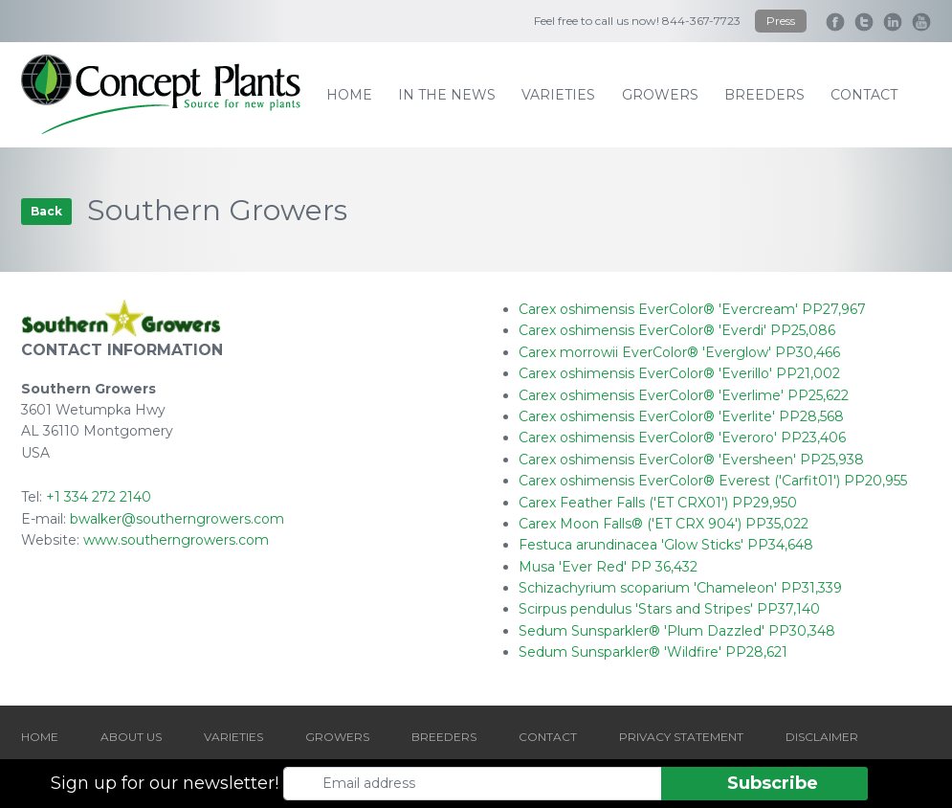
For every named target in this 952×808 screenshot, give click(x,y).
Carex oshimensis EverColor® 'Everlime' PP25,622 (684, 395)
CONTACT (548, 736)
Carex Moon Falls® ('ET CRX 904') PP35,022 (663, 523)
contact (863, 94)
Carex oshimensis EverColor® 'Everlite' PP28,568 (681, 416)
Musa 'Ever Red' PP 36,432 (608, 566)
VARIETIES (233, 736)
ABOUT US (131, 736)
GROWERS (337, 736)
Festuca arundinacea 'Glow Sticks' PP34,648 (666, 544)
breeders (764, 94)
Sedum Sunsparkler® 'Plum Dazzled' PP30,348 (677, 631)
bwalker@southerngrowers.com (177, 518)
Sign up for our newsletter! (164, 783)
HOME (39, 736)
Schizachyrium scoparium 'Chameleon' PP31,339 (680, 587)
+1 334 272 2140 (98, 496)
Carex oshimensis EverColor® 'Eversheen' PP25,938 (691, 459)
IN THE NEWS (447, 94)
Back (46, 211)
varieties (558, 94)
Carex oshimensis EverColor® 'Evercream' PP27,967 (692, 309)
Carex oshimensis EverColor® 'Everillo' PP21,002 (679, 373)
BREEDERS (443, 736)
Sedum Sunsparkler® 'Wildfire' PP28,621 (653, 652)
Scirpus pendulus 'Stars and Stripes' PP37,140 (669, 608)
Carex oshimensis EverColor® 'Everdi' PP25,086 (677, 330)
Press (780, 20)
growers (660, 94)
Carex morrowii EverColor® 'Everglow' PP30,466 (679, 352)
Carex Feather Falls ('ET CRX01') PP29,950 (658, 502)
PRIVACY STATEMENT (681, 736)
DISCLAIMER (822, 736)
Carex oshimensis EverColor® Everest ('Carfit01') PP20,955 (713, 480)
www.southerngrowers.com (176, 540)
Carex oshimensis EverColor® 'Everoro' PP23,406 (682, 437)
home (349, 94)
